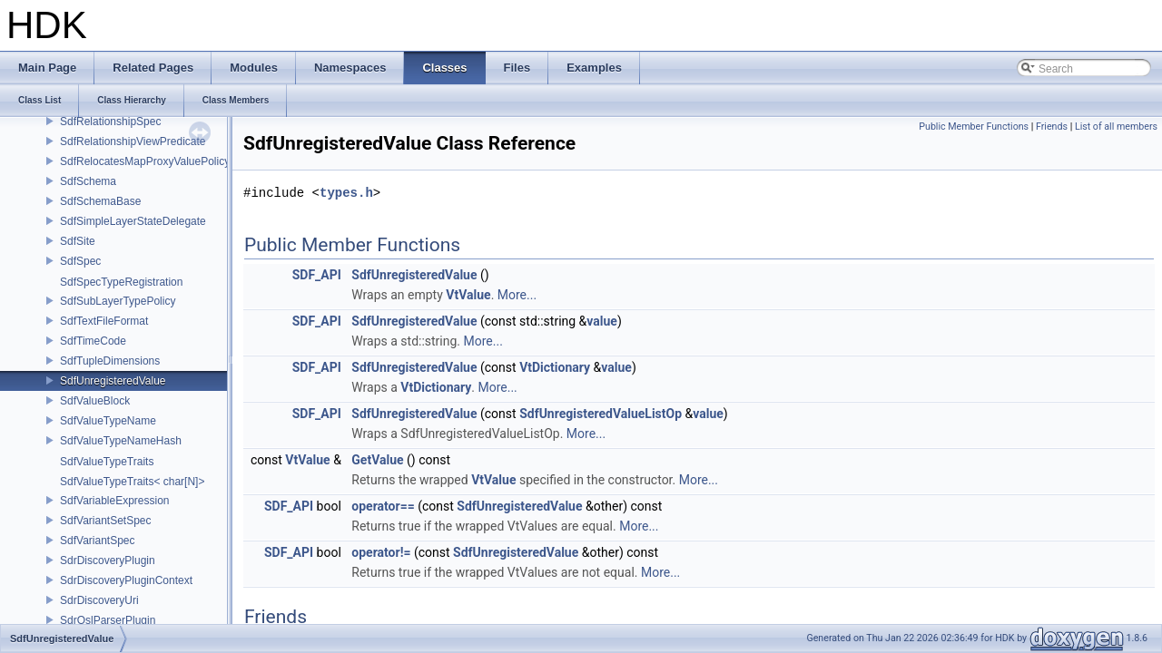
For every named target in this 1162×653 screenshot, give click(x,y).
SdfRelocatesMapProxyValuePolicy (145, 161)
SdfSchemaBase (100, 201)
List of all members (1116, 126)
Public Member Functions (974, 126)
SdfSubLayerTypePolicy (117, 301)
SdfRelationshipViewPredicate (133, 141)
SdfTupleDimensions (110, 361)
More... (517, 295)
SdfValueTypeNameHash (121, 440)
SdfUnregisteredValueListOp (600, 413)
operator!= (380, 552)
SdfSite (77, 241)
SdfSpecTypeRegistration (121, 282)
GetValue (377, 460)
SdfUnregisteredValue (113, 381)
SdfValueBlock (95, 401)
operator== (382, 506)
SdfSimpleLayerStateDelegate (133, 221)
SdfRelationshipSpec (110, 121)
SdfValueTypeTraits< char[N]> (132, 481)
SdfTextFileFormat (104, 321)
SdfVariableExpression (115, 500)
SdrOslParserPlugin (107, 620)
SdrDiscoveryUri (99, 600)
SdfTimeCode (93, 341)
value (601, 321)
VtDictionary (554, 367)
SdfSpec (80, 261)
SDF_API (316, 275)
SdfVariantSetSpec (106, 520)
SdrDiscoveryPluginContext (126, 580)
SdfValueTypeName (108, 420)
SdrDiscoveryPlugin (107, 560)
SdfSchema (88, 181)
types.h (346, 192)
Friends (1052, 126)
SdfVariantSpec (97, 540)
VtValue (468, 295)
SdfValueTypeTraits (106, 461)
